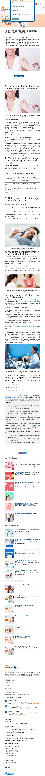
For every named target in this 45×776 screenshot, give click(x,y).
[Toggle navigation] (43, 7)
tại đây (26, 427)
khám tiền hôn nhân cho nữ (22, 326)
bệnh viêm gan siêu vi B (23, 155)
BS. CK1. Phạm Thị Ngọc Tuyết (31, 466)
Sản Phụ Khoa (24, 301)
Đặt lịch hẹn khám (19, 76)
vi (37, 4)
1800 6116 (14, 385)
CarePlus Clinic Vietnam (19, 390)
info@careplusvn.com (16, 387)
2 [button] (19, 27)
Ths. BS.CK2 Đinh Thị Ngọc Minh (23, 531)
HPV (6, 195)
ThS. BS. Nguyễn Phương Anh (23, 564)
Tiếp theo (15, 19)
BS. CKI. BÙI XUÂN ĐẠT (21, 543)
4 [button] (22, 27)
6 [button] (25, 27)
